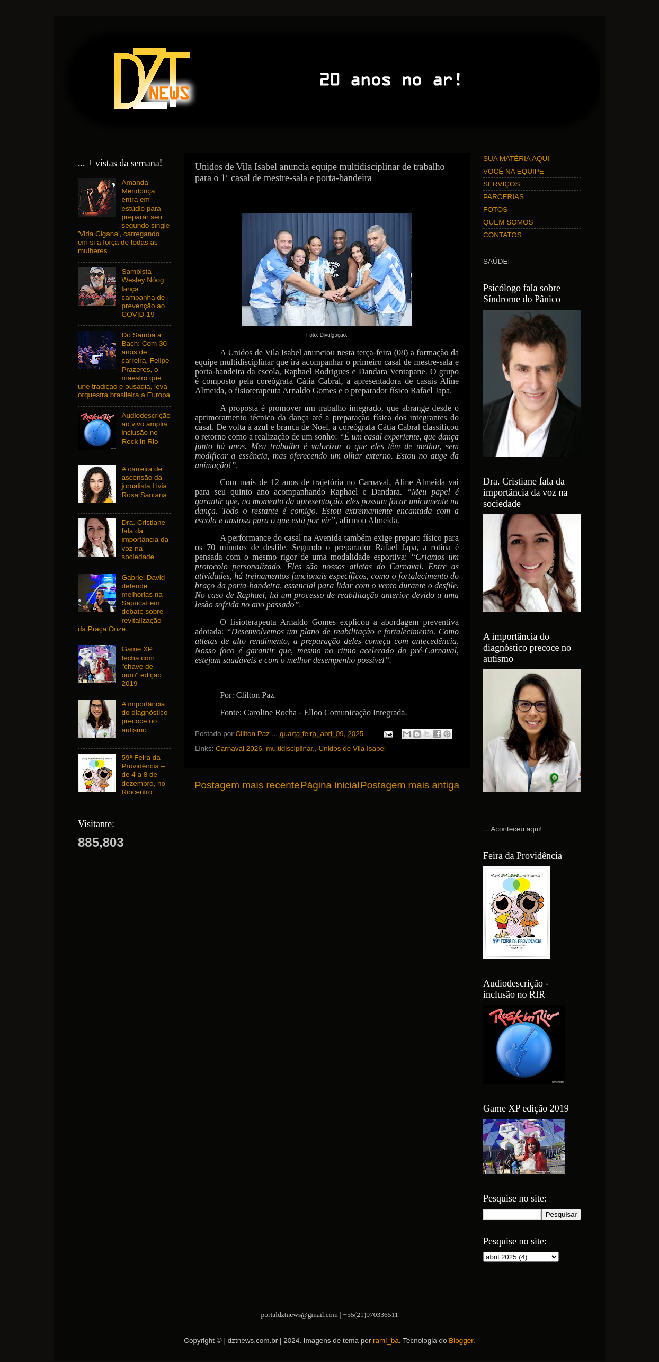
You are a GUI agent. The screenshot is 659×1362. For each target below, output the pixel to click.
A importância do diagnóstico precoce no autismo (144, 717)
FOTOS (495, 209)
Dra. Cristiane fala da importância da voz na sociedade (144, 539)
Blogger (461, 1341)
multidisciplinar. (290, 748)
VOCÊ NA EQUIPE (513, 171)
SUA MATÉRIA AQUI (516, 159)
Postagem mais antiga (409, 785)
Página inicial (329, 785)
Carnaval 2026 (239, 748)
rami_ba (386, 1341)
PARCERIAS (503, 197)
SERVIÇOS (501, 184)
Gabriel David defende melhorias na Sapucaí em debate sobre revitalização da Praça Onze (121, 603)
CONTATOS (502, 235)
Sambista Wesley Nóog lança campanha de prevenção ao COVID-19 (143, 292)
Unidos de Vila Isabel (352, 748)
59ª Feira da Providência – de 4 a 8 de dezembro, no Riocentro (143, 775)
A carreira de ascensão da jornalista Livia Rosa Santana (144, 482)
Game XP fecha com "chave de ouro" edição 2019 (141, 666)
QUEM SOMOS (508, 222)
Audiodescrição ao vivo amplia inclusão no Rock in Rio (145, 428)
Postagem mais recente (246, 785)
